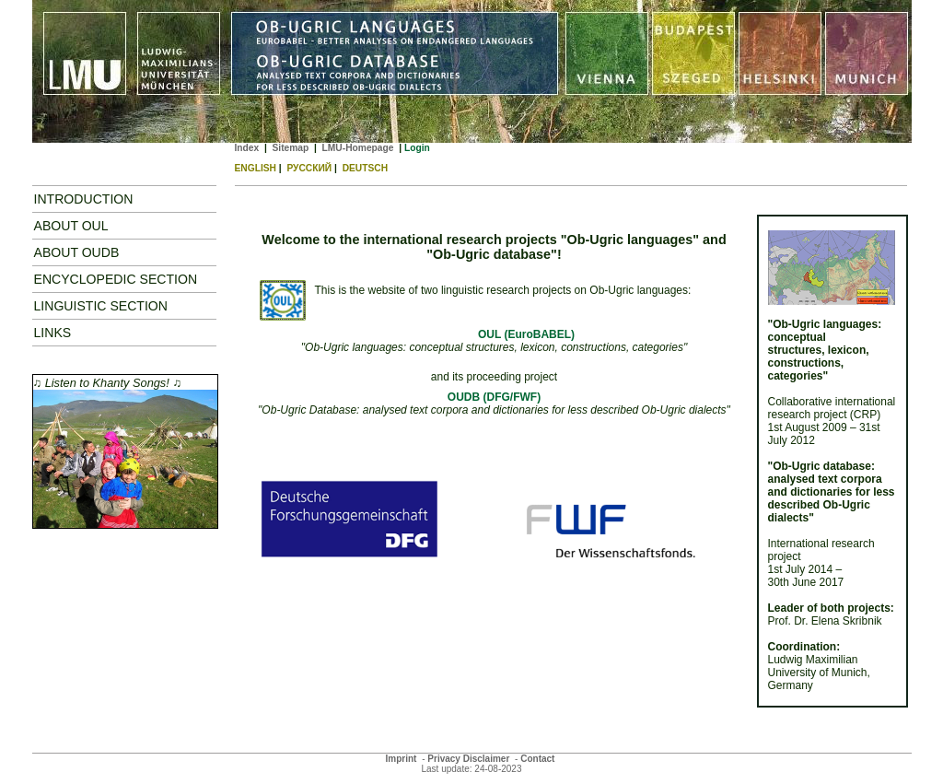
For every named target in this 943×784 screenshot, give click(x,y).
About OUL (71, 225)
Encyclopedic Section (116, 279)
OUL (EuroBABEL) (526, 334)
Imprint (401, 759)
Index (247, 148)
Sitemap (290, 148)
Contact (537, 759)
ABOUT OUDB (77, 252)
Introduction (84, 199)
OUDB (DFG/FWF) (494, 397)
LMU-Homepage (358, 148)
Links (53, 332)
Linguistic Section (101, 305)
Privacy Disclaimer (468, 759)
